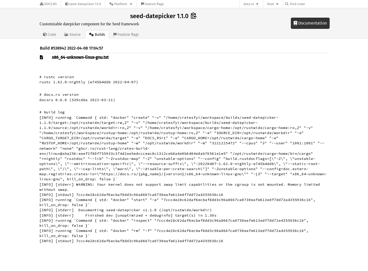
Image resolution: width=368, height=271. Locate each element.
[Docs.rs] (48, 4)
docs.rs (249, 4)
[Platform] (121, 4)
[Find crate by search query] (310, 4)
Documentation (310, 23)
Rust (270, 4)
